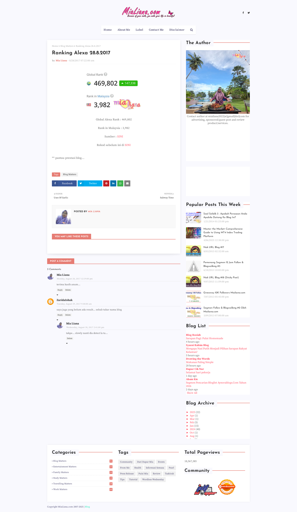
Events (161, 462)
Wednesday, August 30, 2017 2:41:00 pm (85, 327)
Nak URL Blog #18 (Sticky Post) (221, 277)
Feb (192, 422)
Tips (122, 479)
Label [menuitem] (139, 30)
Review (156, 473)
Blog (87, 506)
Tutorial (133, 479)
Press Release (127, 473)
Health (137, 467)
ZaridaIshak (65, 300)
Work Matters (83, 489)
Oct (192, 432)
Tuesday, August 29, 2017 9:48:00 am (74, 304)
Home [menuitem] (108, 30)
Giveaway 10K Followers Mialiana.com (224, 292)
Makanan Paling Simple (199, 362)
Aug (192, 436)
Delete (68, 290)
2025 (193, 412)
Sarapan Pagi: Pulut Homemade (204, 338)
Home (55, 46)
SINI (120, 136)
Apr (192, 415)
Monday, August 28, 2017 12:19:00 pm (75, 278)
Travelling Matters (83, 483)
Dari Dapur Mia (145, 462)
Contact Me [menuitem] (156, 30)
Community (126, 462)
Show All (192, 393)
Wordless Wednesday (153, 479)
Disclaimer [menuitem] (177, 30)
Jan (192, 426)
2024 (193, 429)
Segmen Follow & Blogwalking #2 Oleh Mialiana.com (224, 310)
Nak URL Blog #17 (213, 247)
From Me (125, 467)
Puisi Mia (143, 473)
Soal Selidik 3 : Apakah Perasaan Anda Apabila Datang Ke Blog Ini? (225, 216)
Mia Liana (61, 60)
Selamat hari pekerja (198, 372)
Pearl (171, 467)
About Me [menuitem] (123, 30)
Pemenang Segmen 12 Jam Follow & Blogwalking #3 (223, 264)
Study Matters (83, 478)
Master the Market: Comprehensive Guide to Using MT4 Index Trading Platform (223, 233)
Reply (60, 290)
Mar (192, 419)
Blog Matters (66, 46)
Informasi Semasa (155, 467)
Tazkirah (169, 473)
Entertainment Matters (83, 466)
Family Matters (83, 472)
